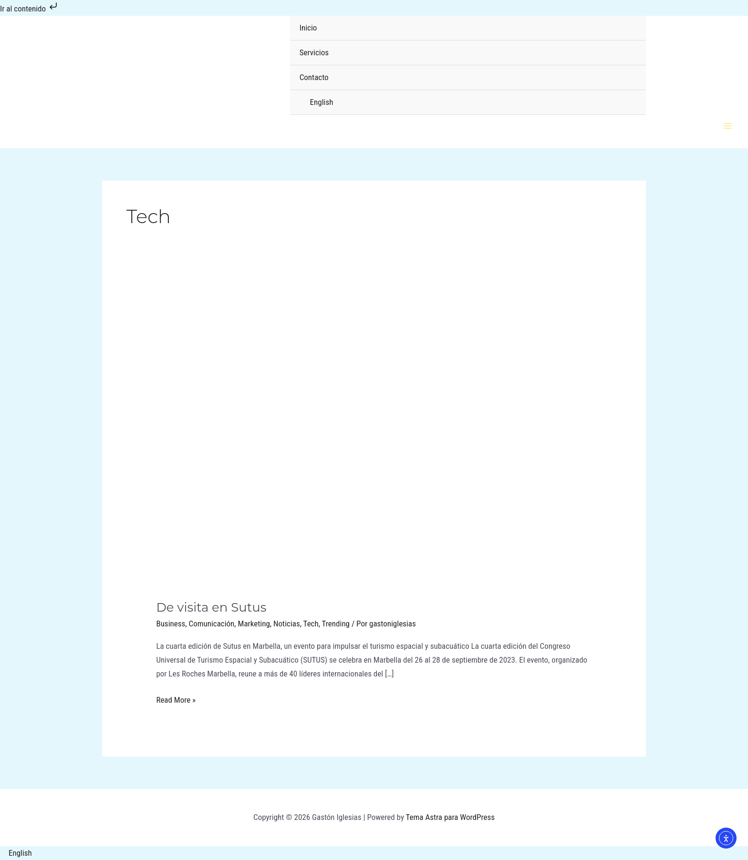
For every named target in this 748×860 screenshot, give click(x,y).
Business (170, 623)
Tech (311, 623)
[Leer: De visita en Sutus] (374, 442)
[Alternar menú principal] (728, 126)
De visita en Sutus (211, 607)
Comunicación (212, 623)
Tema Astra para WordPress (450, 817)
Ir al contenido (29, 8)
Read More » (176, 699)
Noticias (286, 623)
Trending (336, 623)
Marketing (254, 623)
